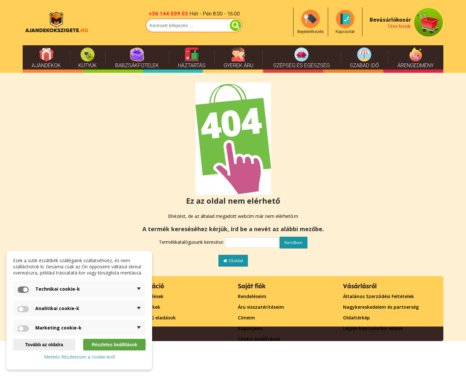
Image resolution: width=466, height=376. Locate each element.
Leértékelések (148, 296)
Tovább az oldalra (44, 344)
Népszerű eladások (154, 318)
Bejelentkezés (253, 350)
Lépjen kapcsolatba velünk (373, 328)
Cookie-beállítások (259, 339)
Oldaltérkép (356, 318)
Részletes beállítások (114, 344)
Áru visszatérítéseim (261, 307)
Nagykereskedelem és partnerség (381, 307)
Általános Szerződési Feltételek (378, 296)
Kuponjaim (250, 328)
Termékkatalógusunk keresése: (191, 242)
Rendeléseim (252, 296)
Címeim (246, 318)
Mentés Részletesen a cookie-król (79, 357)
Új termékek (146, 307)
